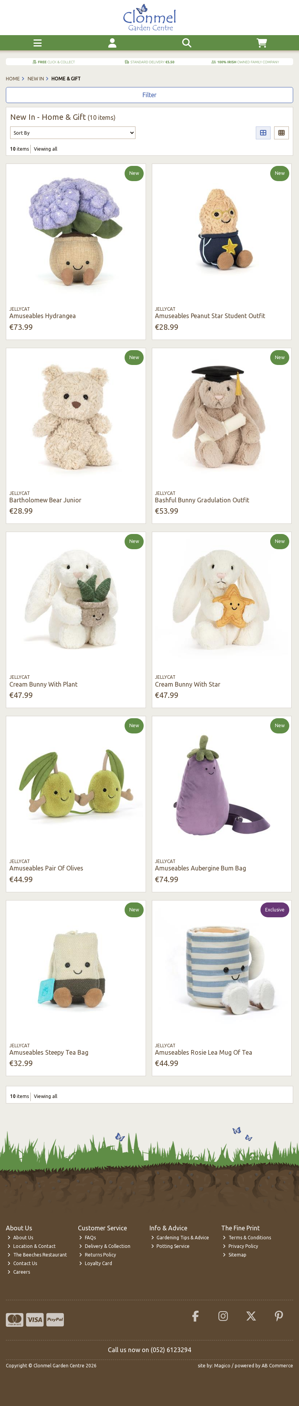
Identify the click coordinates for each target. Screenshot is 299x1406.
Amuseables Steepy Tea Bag (48, 1052)
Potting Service (170, 1246)
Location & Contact (31, 1246)
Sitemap (234, 1254)
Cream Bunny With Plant (43, 684)
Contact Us (22, 1263)
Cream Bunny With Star (187, 684)
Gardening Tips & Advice (180, 1237)
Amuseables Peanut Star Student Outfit (210, 315)
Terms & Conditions (247, 1237)
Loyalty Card (95, 1263)
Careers (18, 1271)
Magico (222, 1365)
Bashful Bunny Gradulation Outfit (202, 500)
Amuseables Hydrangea (42, 315)
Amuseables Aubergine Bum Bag (200, 868)
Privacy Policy (240, 1246)
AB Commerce (277, 1365)
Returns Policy (97, 1254)
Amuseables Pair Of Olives (46, 868)
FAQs (87, 1237)
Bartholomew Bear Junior (45, 500)
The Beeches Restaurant (37, 1254)
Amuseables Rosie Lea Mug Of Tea (203, 1052)
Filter (149, 94)
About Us (20, 1237)
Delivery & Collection (104, 1246)
